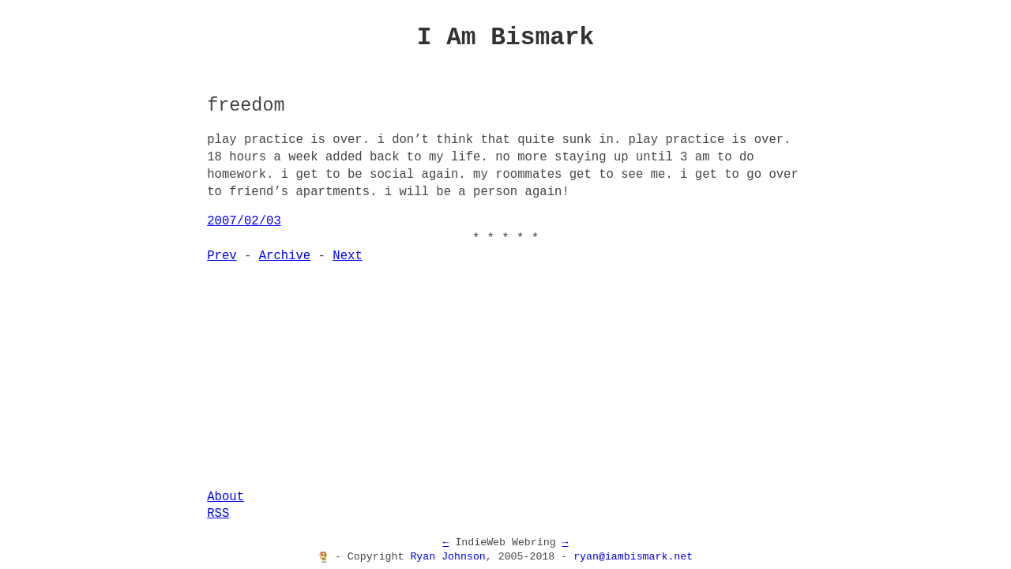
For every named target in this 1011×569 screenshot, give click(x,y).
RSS (218, 513)
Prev (221, 256)
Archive (285, 256)
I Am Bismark (506, 37)
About (225, 497)
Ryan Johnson (447, 557)
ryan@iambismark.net (633, 557)
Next (347, 256)
